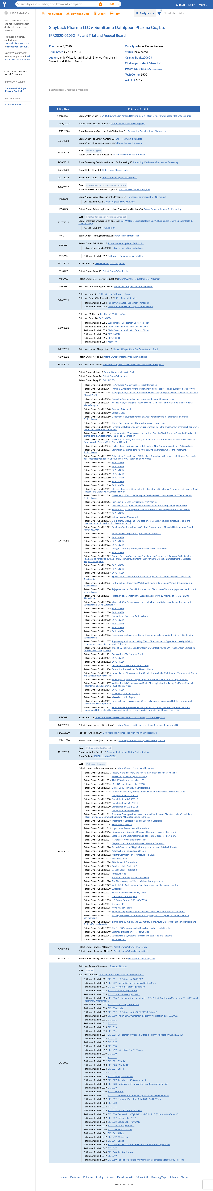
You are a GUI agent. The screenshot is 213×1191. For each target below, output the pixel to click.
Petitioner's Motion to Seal (113, 314)
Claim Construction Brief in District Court (128, 326)
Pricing (100, 1177)
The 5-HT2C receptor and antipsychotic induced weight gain (141, 928)
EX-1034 (112, 1106)
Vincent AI (142, 1177)
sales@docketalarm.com (16, 43)
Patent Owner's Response (115, 376)
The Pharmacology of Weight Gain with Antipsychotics (138, 881)
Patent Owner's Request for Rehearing (162, 209)
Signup (180, 4)
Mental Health (119, 939)
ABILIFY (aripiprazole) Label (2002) (129, 780)
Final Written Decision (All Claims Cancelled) (106, 185)
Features (75, 1177)
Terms (184, 1177)
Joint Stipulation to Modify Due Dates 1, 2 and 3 (142, 740)
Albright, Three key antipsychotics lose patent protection (139, 548)
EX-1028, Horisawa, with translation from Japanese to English (138, 1084)
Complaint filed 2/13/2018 (125, 795)
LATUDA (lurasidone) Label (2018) (128, 784)
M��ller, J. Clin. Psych (123, 697)
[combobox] (159, 13)
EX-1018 (112, 1046)
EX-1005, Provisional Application (124, 994)
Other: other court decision (128, 143)
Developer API (125, 1177)
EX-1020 (112, 1053)
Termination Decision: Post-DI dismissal (147, 131)
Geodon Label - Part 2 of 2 (124, 870)
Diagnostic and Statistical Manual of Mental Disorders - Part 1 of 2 (144, 836)
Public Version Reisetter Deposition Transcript (130, 306)
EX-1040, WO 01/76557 (120, 1129)
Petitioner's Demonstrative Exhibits (125, 256)
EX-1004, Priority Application (122, 990)
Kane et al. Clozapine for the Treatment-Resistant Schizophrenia (143, 399)
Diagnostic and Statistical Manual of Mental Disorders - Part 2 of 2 (144, 832)
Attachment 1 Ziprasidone (124, 862)
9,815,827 (145, 68)
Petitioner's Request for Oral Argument (133, 286)
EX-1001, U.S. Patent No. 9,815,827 (125, 979)
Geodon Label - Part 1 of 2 (124, 866)
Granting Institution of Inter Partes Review (128, 752)
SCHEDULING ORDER (105, 756)
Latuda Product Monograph (125, 517)
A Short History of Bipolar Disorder (129, 839)
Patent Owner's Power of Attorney (130, 947)
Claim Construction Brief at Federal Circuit (128, 330)
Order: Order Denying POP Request (119, 177)
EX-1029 (112, 1087)
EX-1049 (112, 1156)
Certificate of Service (126, 298)
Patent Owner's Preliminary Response (135, 768)
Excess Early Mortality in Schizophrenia (131, 788)
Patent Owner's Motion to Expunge (128, 123)
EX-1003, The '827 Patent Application (126, 986)
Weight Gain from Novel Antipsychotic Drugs (133, 855)
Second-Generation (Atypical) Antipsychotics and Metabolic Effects (144, 847)
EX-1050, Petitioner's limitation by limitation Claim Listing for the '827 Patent (146, 1159)
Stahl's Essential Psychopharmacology (130, 877)
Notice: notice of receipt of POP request (147, 197)
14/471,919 (156, 63)
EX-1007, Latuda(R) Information (123, 1004)
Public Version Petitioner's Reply (114, 294)
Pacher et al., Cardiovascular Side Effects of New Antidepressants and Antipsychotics (153, 446)
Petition (89, 970)
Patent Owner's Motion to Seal (119, 372)
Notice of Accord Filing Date (141, 958)
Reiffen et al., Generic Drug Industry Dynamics (134, 502)
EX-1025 (112, 1072)
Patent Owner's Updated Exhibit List (126, 243)
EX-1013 (112, 1027)
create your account (17, 46)
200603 (147, 57)
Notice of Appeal (93, 150)
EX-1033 (112, 1103)
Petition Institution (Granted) (98, 748)
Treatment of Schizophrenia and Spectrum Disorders (137, 820)
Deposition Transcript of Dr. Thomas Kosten (133, 669)
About (110, 1177)
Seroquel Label (119, 413)
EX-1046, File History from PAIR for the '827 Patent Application (139, 1144)
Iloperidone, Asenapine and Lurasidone (130, 828)
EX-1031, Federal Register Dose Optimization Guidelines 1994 (138, 1095)
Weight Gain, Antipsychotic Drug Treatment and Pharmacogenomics (145, 885)
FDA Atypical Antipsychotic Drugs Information (134, 385)
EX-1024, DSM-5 (116, 1069)
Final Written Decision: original (134, 189)
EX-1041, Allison (116, 1133)
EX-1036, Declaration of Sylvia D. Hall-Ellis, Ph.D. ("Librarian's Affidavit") (143, 1114)
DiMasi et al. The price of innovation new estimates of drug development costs (149, 505)
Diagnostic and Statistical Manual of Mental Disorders (138, 843)
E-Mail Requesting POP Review (119, 201)
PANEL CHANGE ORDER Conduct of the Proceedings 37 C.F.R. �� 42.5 (130, 717)
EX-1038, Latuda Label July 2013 (124, 1122)
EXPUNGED (105, 318)
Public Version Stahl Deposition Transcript (128, 303)
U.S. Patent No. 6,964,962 (124, 896)
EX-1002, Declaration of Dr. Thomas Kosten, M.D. (132, 983)
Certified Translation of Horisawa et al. (130, 932)
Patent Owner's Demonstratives (127, 248)
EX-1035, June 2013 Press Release (125, 1110)
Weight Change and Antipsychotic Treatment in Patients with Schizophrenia (148, 911)
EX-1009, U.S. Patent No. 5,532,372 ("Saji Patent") (132, 1012)
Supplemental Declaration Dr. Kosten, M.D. (128, 323)
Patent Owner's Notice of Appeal (129, 154)
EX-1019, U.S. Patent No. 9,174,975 (125, 1050)
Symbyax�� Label (121, 409)
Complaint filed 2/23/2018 (125, 799)
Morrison (112, 341)
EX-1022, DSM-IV (116, 1061)
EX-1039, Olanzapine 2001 (121, 1125)
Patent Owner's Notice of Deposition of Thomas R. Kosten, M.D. (147, 725)
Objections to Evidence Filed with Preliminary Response (130, 732)
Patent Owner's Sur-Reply (115, 271)
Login (191, 4)
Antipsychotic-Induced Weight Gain (129, 851)
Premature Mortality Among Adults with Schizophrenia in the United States (148, 791)
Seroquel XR (118, 904)
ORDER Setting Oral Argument (110, 263)
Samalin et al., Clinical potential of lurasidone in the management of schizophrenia (151, 509)
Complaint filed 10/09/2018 (125, 810)
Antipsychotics (119, 873)
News (64, 1177)
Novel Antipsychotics (122, 907)
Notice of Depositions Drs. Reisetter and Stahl (135, 349)
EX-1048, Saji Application (120, 1152)
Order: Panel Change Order (115, 170)
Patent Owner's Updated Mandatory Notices (125, 357)
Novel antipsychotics (122, 824)
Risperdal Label (119, 858)
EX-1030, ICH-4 (116, 1091)
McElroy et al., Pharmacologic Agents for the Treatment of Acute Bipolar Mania (150, 679)
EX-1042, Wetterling (118, 1137)
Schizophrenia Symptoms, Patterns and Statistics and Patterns (142, 935)
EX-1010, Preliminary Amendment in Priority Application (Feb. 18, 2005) (143, 1016)
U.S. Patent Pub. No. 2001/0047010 (129, 900)
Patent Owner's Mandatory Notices (130, 951)
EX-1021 (112, 1057)
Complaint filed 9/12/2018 (125, 806)
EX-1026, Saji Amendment (120, 1076)
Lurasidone (117, 889)
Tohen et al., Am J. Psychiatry (126, 693)
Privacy (174, 1177)
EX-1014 (112, 1031)
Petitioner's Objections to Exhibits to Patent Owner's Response (133, 364)
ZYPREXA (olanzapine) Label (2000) (129, 776)
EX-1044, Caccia (116, 1141)
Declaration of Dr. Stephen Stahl (127, 654)
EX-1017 (112, 1042)
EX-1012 (112, 1023)
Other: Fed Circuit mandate (129, 139)
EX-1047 (112, 1148)
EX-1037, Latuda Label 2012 (122, 1118)
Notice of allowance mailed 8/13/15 (129, 892)
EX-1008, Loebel (116, 1008)
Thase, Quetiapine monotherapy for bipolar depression (138, 423)
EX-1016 (112, 1038)
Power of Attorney (119, 966)
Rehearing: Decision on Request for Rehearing (155, 162)
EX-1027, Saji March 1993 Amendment (127, 1080)
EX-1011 (112, 1019)
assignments (157, 69)
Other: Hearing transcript (126, 235)
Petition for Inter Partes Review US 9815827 (122, 974)
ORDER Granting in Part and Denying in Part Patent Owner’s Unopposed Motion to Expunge (146, 116)
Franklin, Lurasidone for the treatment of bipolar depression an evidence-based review (153, 388)
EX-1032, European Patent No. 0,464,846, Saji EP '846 (134, 1099)
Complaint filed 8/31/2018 (125, 803)
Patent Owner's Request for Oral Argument (139, 279)
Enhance (88, 1177)
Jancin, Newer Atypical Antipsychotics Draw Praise (136, 533)
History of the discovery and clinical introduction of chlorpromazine (144, 772)
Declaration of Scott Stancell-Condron (130, 665)
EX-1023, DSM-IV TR (118, 1065)
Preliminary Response (95, 764)
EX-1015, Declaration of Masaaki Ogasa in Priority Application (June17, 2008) (146, 1034)
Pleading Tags (158, 1177)
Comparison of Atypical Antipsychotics (130, 616)
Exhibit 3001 (110, 228)
